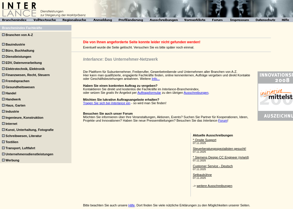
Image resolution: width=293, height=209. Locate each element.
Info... (156, 78)
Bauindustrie (15, 44)
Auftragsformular (149, 92)
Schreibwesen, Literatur (24, 136)
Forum (222, 120)
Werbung (12, 160)
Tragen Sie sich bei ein (106, 103)
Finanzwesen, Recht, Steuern (28, 75)
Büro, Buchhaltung (20, 50)
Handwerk (13, 99)
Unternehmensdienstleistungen (29, 154)
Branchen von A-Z (19, 35)
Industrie (12, 111)
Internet (11, 123)
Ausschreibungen (196, 92)
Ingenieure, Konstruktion (24, 117)
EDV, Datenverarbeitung (24, 62)
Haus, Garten (15, 105)
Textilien (12, 142)
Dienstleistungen (18, 56)
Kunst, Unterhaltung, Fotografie (30, 129)
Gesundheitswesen (20, 87)
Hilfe (131, 205)
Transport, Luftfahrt (20, 148)
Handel (11, 93)
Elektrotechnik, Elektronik (25, 69)
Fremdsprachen (18, 81)
